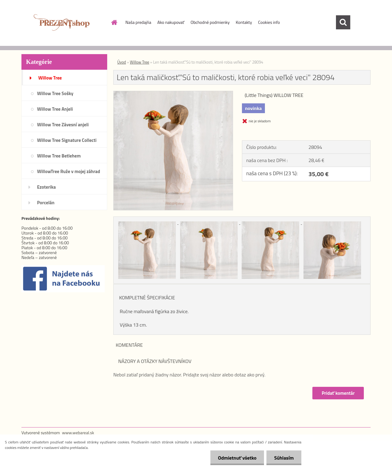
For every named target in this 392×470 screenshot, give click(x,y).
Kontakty (244, 22)
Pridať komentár (338, 393)
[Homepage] (114, 22)
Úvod (121, 62)
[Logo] (63, 22)
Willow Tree (139, 62)
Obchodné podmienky (210, 22)
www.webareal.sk (78, 432)
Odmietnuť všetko (237, 457)
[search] (343, 22)
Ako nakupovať (170, 22)
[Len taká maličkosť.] (173, 93)
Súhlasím (284, 457)
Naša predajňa (138, 22)
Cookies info (269, 22)
